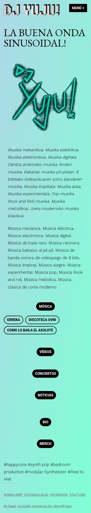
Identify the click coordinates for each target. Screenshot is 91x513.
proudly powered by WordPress (45, 506)
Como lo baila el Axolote (30, 330)
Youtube (77, 495)
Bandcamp (13, 495)
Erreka (13, 320)
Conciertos (45, 374)
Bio (45, 422)
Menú (79, 8)
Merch (45, 444)
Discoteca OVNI (42, 320)
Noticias (45, 395)
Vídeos (45, 352)
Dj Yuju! (10, 506)
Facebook (59, 495)
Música (45, 306)
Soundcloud (36, 495)
